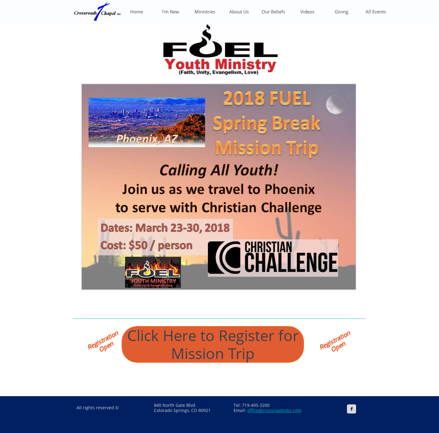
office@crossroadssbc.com (274, 410)
